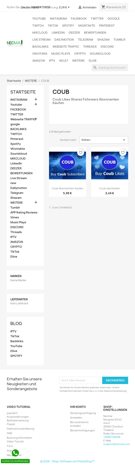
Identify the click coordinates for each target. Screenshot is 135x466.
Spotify (68, 25)
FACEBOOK (79, 18)
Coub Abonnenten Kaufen (67, 188)
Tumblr (119, 40)
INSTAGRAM (58, 18)
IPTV (52, 61)
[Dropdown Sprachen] (31, 7)
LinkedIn (58, 32)
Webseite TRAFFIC (66, 47)
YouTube (16, 346)
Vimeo (14, 217)
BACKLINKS (40, 47)
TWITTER (97, 18)
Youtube (39, 18)
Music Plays (60, 54)
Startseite (23, 92)
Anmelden (76, 417)
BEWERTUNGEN (95, 32)
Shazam (103, 40)
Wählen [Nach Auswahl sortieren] (103, 140)
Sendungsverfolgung (83, 413)
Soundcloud (100, 54)
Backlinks (16, 341)
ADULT (63, 61)
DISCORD (107, 47)
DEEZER (74, 32)
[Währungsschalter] (65, 7)
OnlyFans (39, 54)
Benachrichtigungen (82, 430)
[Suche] (110, 67)
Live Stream (41, 40)
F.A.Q (10, 446)
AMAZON (38, 61)
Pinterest (107, 25)
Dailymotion (64, 40)
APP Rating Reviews (23, 212)
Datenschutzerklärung (20, 428)
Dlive (93, 61)
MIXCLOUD (40, 32)
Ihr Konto (78, 407)
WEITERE (78, 61)
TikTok (53, 25)
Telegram (85, 40)
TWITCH (38, 25)
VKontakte (86, 25)
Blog (16, 323)
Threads (90, 47)
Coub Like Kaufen (109, 188)
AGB (9, 433)
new (13, 183)
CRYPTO (80, 54)
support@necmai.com (116, 444)
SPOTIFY (16, 356)
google (114, 18)
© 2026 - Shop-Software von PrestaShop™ (67, 461)
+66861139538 (111, 437)
